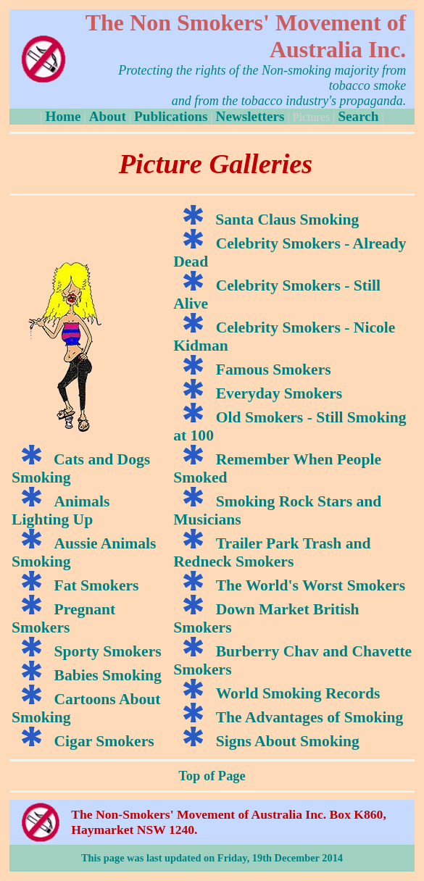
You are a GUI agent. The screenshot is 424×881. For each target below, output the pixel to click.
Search (358, 116)
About (107, 116)
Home (62, 116)
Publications (170, 116)
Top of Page (211, 776)
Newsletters (250, 116)
